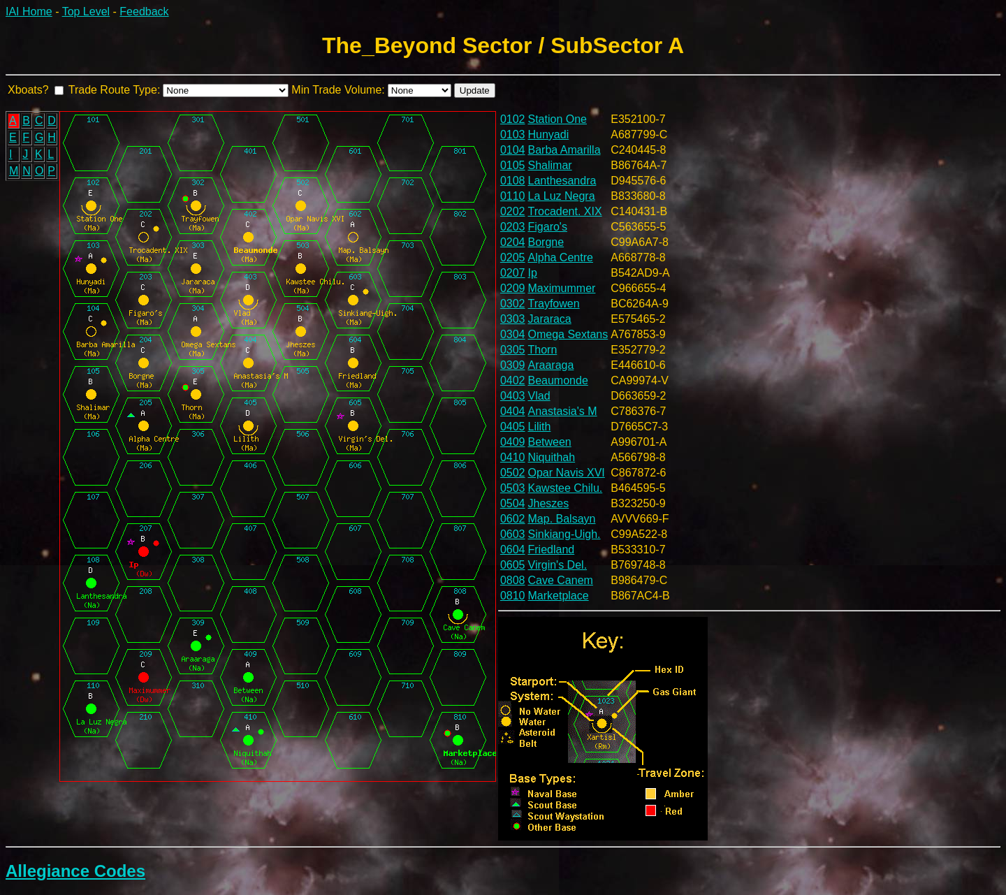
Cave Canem (560, 580)
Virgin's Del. (558, 565)
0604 (512, 549)
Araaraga (551, 365)
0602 (512, 519)
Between (549, 442)
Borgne (546, 242)
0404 (512, 411)
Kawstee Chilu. (565, 488)
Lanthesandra (562, 181)
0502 (512, 473)
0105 (512, 165)
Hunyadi (548, 134)
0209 (512, 288)
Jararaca (549, 319)
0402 (512, 380)
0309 (512, 365)
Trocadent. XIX (565, 211)
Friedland (551, 549)
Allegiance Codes (75, 870)
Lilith (539, 426)
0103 (512, 134)
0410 (512, 457)
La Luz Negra (561, 196)
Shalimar (550, 165)
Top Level (86, 11)
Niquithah (552, 457)
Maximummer (562, 288)
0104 (512, 150)
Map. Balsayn (562, 519)
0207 (512, 273)
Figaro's (547, 227)
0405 (512, 426)
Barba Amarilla (564, 150)
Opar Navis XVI (566, 473)
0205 (512, 257)
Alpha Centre (560, 257)
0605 (512, 565)
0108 (512, 181)
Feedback (143, 11)
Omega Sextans (568, 334)
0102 (512, 119)
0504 (512, 503)
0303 (512, 319)
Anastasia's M (562, 411)
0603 (512, 534)
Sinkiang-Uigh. (564, 534)
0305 (512, 350)
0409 (512, 442)
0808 (512, 580)
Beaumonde (558, 380)
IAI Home (29, 11)
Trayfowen (554, 304)
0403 (512, 396)
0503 (512, 488)
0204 (512, 242)
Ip (532, 273)
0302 (512, 304)
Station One (558, 119)
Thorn (542, 350)
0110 (512, 196)
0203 (512, 227)
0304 (512, 334)
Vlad (539, 396)
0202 (512, 211)
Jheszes (548, 503)
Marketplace (558, 596)
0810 (512, 596)
